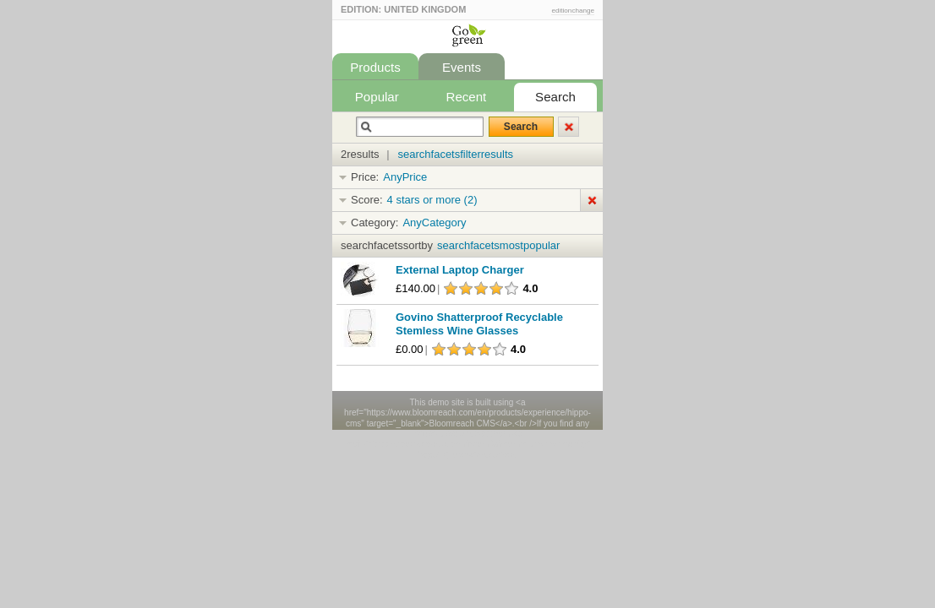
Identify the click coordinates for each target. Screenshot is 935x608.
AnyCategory (434, 222)
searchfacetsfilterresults (456, 154)
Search (555, 97)
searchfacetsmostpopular (498, 245)
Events (461, 67)
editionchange (572, 10)
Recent (466, 97)
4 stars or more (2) (432, 199)
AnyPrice (405, 177)
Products (375, 67)
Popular (377, 97)
